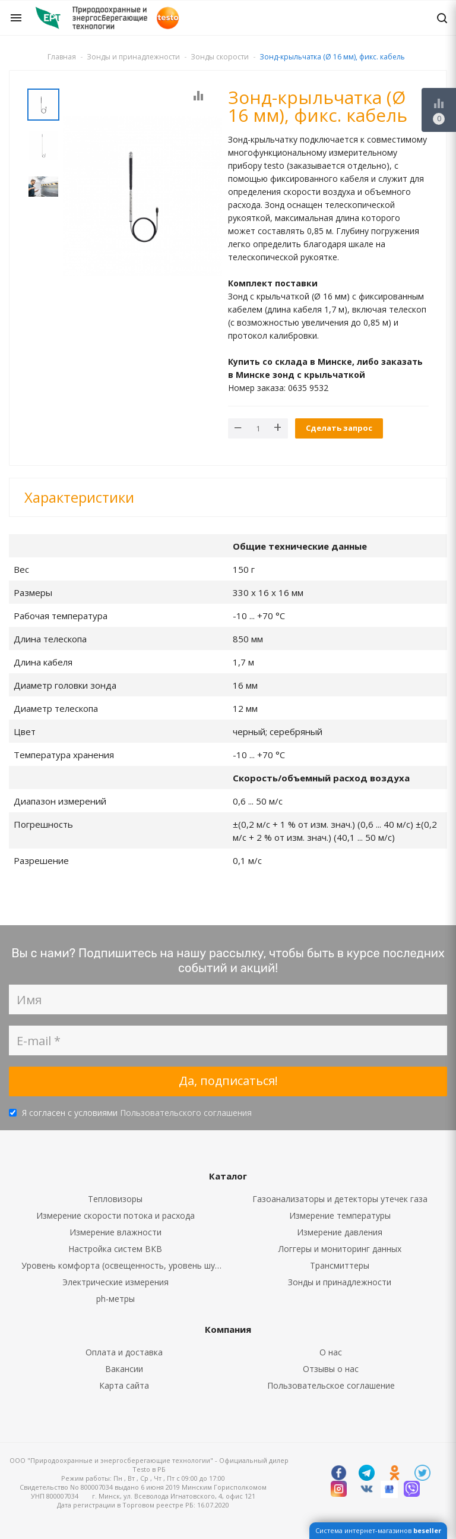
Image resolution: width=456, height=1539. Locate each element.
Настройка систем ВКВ (115, 1248)
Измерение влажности (115, 1232)
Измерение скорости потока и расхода (115, 1215)
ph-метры (115, 1298)
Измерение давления (339, 1232)
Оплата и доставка (124, 1352)
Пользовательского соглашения (186, 1112)
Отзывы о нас (331, 1368)
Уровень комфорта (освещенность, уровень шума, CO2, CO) (125, 1265)
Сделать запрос (339, 427)
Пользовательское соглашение (331, 1385)
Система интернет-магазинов (378, 1530)
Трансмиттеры (339, 1265)
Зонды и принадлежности (339, 1282)
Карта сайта (124, 1385)
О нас (330, 1352)
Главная (62, 57)
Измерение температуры (340, 1215)
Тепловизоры (115, 1198)
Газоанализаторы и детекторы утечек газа (340, 1198)
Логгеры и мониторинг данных (339, 1248)
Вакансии (124, 1368)
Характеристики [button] (79, 497)
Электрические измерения (115, 1282)
